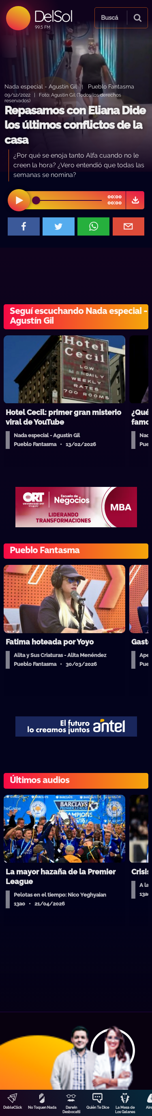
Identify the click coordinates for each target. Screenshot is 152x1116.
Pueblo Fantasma (111, 86)
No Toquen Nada (42, 1107)
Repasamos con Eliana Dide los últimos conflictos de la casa (75, 125)
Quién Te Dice (97, 1107)
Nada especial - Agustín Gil (40, 86)
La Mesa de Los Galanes (125, 1109)
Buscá (109, 17)
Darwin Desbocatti (71, 1109)
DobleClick (12, 1107)
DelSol (53, 16)
